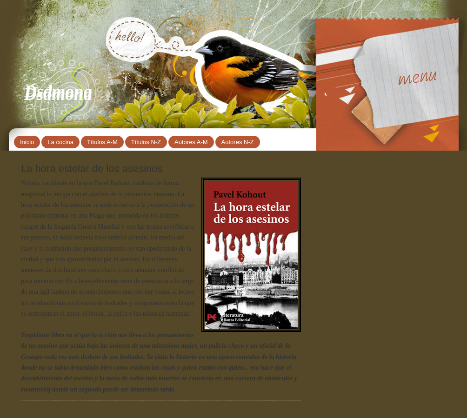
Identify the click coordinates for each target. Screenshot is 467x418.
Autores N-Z (237, 142)
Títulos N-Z (146, 142)
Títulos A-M (102, 142)
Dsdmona (58, 91)
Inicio (27, 142)
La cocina (60, 142)
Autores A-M (191, 142)
